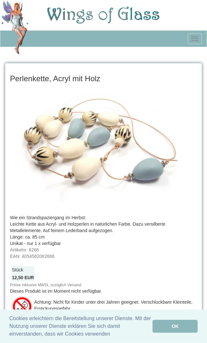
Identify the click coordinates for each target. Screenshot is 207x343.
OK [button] (175, 326)
